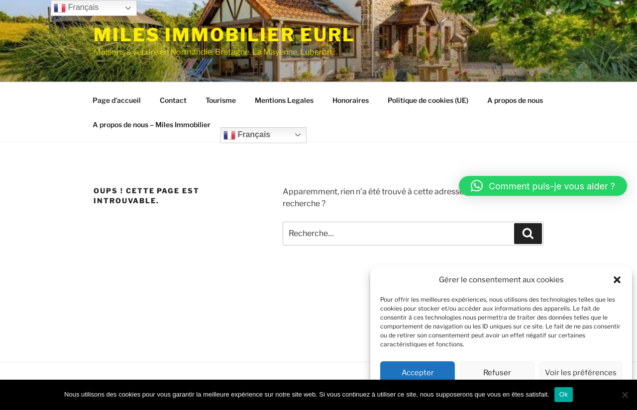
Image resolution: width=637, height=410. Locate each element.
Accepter (418, 372)
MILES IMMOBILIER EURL (224, 35)
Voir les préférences (581, 372)
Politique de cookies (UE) (428, 100)
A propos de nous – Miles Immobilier (152, 124)
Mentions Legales (284, 100)
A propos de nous (515, 100)
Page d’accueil (117, 100)
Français (246, 135)
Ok (563, 394)
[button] (617, 280)
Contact (173, 100)
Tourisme (221, 100)
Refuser (497, 372)
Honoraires (350, 100)
